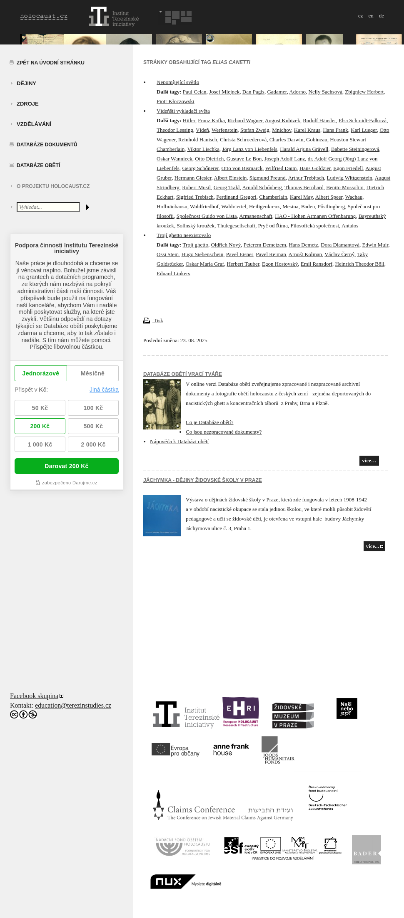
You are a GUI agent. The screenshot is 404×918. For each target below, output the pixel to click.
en (370, 15)
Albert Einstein (230, 178)
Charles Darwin (286, 139)
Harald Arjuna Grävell (304, 149)
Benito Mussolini (345, 187)
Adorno (297, 92)
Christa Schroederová (243, 139)
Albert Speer (329, 197)
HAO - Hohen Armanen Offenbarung (315, 216)
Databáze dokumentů (47, 145)
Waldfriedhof (204, 206)
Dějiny (26, 83)
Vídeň (202, 130)
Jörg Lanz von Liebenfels (249, 149)
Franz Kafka (211, 120)
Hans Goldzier (315, 168)
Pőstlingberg (331, 206)
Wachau (354, 197)
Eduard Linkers (173, 273)
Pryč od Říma (273, 225)
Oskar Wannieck (174, 158)
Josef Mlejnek (224, 92)
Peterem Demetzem (265, 245)
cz (360, 15)
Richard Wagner (244, 120)
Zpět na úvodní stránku (51, 63)
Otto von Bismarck (242, 168)
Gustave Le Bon (244, 158)
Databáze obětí (38, 165)
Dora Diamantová (340, 245)
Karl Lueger (364, 130)
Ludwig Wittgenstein (349, 178)
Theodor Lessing (175, 130)
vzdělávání (34, 124)
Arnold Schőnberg (262, 187)
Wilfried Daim (281, 168)
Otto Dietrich (209, 158)
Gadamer (277, 92)
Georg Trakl (227, 187)
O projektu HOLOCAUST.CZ (53, 186)
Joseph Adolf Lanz (284, 158)
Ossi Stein (168, 254)
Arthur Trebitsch (306, 178)
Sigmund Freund (267, 178)
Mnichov (281, 130)
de (381, 15)
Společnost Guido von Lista (207, 216)
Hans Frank (335, 130)
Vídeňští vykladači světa (183, 111)
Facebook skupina (34, 695)
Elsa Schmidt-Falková (363, 120)
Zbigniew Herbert (364, 92)
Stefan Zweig (254, 130)
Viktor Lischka (203, 149)
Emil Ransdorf (316, 264)
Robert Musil (196, 187)
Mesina (290, 206)
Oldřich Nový (226, 245)
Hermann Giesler (193, 178)
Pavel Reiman (271, 254)
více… (369, 460)
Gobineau (316, 139)
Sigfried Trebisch (195, 197)
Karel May (301, 197)
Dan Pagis (253, 92)
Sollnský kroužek (195, 225)
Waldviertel (233, 206)
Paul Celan (195, 92)
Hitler (189, 120)
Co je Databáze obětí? (209, 422)
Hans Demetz (303, 245)
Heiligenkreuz (264, 206)
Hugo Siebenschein (203, 254)
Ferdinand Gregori (236, 197)
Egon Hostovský (280, 264)
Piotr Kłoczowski (176, 101)
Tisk (153, 320)
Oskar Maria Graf (205, 264)
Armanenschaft (255, 216)
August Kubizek (282, 120)
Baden (308, 206)
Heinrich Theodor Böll (359, 264)
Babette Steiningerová (355, 149)
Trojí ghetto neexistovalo (184, 235)
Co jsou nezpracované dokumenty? (224, 432)
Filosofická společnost (314, 225)
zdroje (28, 104)
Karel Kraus (307, 130)
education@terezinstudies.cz (73, 705)
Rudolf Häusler (319, 120)
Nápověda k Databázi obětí (179, 441)
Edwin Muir (375, 245)
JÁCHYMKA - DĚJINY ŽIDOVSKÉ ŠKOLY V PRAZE (202, 480)
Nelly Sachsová (325, 92)
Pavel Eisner (239, 254)
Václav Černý (339, 254)
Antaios (350, 225)
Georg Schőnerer (200, 168)
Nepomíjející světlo (178, 82)
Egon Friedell (348, 168)
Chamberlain (273, 197)
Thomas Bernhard (304, 187)
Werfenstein (224, 130)
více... (372, 546)
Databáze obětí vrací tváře (182, 374)
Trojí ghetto (195, 245)
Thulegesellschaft (236, 225)
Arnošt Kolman (305, 254)
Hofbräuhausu (172, 206)
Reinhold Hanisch (197, 139)
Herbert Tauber (243, 264)
